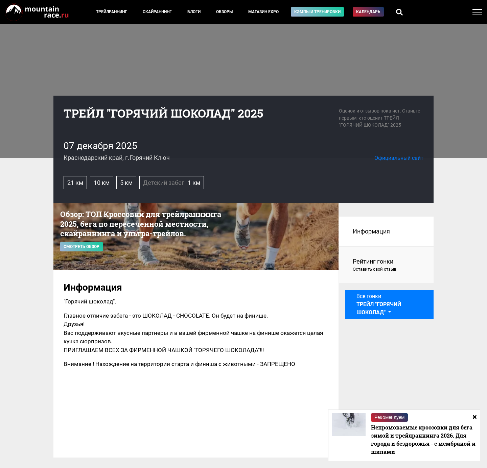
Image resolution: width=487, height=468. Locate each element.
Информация (371, 231)
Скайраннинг (157, 11)
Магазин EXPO (263, 11)
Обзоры (224, 11)
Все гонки (378, 304)
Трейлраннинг (111, 11)
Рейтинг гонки (386, 265)
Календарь (368, 11)
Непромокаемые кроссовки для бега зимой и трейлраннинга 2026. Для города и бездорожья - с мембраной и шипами (423, 439)
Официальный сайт (398, 158)
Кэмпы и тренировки (317, 11)
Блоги (194, 11)
